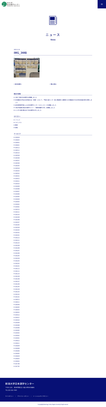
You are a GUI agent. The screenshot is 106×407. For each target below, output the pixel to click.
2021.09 (17, 276)
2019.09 (17, 322)
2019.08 (17, 325)
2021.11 (17, 271)
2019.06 (17, 327)
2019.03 (17, 333)
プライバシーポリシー (23, 396)
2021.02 (17, 294)
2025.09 (17, 155)
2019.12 (17, 315)
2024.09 (17, 186)
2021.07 (17, 281)
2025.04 (17, 168)
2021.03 (17, 291)
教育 (16, 125)
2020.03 (17, 309)
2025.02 (17, 173)
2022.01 (17, 266)
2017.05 (17, 366)
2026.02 (17, 142)
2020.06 (17, 304)
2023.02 (17, 232)
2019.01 (17, 338)
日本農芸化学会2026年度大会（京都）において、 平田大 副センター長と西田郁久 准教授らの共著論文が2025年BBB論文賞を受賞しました (53, 101)
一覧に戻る (53, 84)
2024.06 (17, 194)
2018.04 (17, 356)
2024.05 (17, 196)
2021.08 (17, 279)
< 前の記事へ (18, 84)
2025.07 (17, 160)
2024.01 (17, 207)
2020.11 (17, 302)
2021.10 (17, 273)
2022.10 (17, 243)
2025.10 (17, 153)
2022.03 (17, 261)
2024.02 (17, 204)
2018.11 (17, 343)
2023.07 (17, 222)
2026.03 (17, 140)
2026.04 (17, 137)
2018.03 (17, 358)
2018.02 (17, 361)
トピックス (18, 122)
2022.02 (17, 263)
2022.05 (17, 255)
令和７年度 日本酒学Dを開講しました (26, 97)
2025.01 (17, 176)
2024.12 (17, 178)
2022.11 (17, 240)
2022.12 (17, 237)
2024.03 (17, 201)
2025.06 (17, 163)
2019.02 (17, 335)
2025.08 (17, 158)
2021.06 (17, 284)
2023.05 (17, 225)
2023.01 (17, 235)
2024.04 (17, 199)
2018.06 (17, 351)
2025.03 (17, 171)
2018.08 (17, 348)
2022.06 (17, 253)
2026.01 (17, 145)
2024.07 (17, 191)
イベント (17, 120)
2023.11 (17, 212)
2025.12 (17, 147)
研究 (16, 127)
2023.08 (17, 219)
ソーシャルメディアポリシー (40, 396)
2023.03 (17, 230)
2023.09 (17, 217)
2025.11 (17, 150)
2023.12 (17, 209)
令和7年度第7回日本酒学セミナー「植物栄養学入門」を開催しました (35, 107)
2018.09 (17, 345)
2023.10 (17, 214)
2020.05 (17, 307)
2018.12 (17, 340)
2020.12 (17, 299)
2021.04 (17, 289)
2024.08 (17, 189)
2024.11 (17, 181)
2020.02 (17, 312)
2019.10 (17, 320)
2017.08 (17, 363)
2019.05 (17, 330)
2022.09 (17, 245)
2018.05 (17, 353)
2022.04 (17, 258)
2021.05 (17, 286)
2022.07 (17, 250)
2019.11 (17, 317)
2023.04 (17, 227)
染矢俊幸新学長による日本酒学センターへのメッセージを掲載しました (35, 105)
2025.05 (17, 165)
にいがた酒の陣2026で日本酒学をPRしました (28, 110)
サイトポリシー (9, 396)
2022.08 (17, 248)
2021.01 (17, 297)
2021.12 (17, 268)
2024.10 (17, 183)
